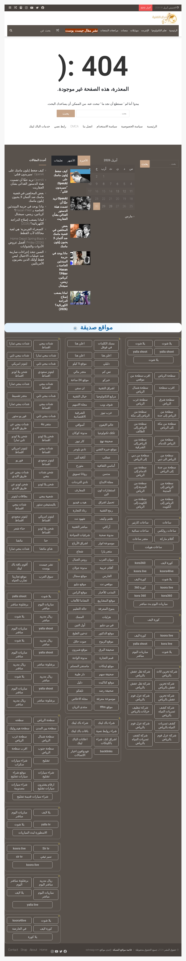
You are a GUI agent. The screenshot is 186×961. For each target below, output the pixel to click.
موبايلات (134, 30)
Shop (24, 950)
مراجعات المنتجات (109, 30)
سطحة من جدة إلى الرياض (167, 469)
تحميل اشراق (106, 502)
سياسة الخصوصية (132, 126)
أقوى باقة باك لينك (19, 566)
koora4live (166, 571)
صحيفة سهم (106, 674)
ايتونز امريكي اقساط (19, 450)
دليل (79, 682)
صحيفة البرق (106, 649)
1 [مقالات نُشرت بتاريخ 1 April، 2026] (103, 176)
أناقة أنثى (79, 457)
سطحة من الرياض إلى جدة (166, 413)
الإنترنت (145, 30)
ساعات (166, 522)
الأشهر (71, 160)
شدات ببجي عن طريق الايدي (19, 426)
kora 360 (140, 595)
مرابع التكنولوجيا (106, 396)
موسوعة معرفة (106, 699)
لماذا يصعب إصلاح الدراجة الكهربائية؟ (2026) (61, 301)
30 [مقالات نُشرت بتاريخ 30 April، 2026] (96, 206)
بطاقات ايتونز (19, 496)
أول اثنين (79, 625)
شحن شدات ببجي (46, 474)
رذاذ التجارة (79, 510)
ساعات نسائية (140, 530)
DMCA (74, 126)
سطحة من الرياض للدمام (166, 441)
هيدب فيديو (79, 502)
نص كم (106, 372)
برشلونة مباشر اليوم (19, 882)
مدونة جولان (79, 568)
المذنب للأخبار (106, 592)
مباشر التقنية (80, 527)
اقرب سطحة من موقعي (140, 377)
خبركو (106, 380)
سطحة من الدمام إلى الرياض (140, 471)
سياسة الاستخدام (107, 126)
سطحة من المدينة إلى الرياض (140, 487)
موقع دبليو (79, 584)
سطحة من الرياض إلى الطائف (140, 427)
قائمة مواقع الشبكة (122, 949)
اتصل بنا (87, 126)
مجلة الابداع (106, 482)
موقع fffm (106, 707)
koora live (140, 571)
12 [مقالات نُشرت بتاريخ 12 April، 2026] (124, 191)
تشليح (46, 760)
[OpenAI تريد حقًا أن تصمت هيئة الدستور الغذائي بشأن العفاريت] (80, 203)
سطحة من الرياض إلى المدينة (166, 487)
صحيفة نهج (106, 441)
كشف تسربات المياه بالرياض (166, 725)
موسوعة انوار (106, 543)
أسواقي (79, 425)
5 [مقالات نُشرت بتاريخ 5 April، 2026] (124, 184)
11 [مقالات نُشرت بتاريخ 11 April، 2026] (131, 191)
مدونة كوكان (79, 433)
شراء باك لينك (106, 723)
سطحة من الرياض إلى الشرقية (140, 443)
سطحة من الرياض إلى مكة (140, 413)
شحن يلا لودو (46, 484)
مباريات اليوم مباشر (140, 653)
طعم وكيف (106, 518)
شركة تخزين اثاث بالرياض (166, 673)
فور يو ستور (19, 416)
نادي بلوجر (79, 449)
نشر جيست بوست (46, 566)
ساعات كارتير (140, 522)
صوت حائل (79, 641)
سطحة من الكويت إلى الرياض (140, 502)
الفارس (106, 576)
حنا (46, 540)
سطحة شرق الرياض (166, 401)
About (33, 950)
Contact (13, 950)
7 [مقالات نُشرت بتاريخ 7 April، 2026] (111, 184)
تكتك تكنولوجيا (106, 433)
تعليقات (58, 160)
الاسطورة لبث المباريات (32, 832)
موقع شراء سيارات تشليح (19, 774)
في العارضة (19, 928)
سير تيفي (45, 856)
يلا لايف (46, 812)
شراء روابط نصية (106, 731)
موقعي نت (106, 584)
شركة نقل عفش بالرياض (140, 673)
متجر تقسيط (19, 396)
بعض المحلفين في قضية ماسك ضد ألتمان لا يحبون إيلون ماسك (28, 197)
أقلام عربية (106, 568)
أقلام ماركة (166, 539)
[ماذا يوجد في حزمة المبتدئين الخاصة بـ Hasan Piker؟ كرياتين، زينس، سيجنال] (80, 258)
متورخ (79, 465)
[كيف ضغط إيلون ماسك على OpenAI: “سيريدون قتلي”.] (80, 176)
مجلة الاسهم (79, 404)
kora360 (140, 563)
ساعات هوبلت (153, 547)
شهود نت (79, 518)
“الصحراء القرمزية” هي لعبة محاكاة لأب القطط (27, 231)
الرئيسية (173, 30)
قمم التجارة (106, 658)
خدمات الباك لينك (39, 126)
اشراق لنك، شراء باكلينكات (106, 741)
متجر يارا (106, 551)
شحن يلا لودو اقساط (19, 373)
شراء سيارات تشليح (46, 774)
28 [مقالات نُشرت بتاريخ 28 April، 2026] (110, 206)
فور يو (19, 460)
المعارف (80, 490)
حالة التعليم (80, 609)
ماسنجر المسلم (79, 666)
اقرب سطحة (166, 387)
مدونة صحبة (106, 535)
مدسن (106, 474)
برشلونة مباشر (19, 604)
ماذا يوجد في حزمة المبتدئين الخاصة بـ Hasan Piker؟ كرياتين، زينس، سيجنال (60, 269)
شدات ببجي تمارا (19, 343)
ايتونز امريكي (19, 363)
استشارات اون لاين (106, 492)
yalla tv (45, 824)
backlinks (106, 751)
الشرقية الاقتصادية (80, 414)
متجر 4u (46, 424)
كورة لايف (167, 563)
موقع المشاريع (106, 600)
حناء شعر (19, 528)
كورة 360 (140, 587)
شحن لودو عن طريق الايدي (19, 486)
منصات (124, 30)
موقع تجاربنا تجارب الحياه (19, 578)
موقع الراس (79, 592)
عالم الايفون (106, 425)
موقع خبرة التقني (106, 449)
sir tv (19, 856)
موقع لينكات (106, 666)
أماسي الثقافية (106, 465)
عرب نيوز (106, 413)
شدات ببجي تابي (19, 355)
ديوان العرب (106, 559)
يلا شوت (167, 343)
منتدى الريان (79, 707)
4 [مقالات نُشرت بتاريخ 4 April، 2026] (131, 184)
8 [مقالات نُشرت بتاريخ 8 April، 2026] (103, 184)
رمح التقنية (106, 510)
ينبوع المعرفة (106, 609)
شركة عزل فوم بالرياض (140, 697)
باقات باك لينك (79, 731)
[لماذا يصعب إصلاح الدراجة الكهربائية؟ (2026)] (80, 298)
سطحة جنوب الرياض (46, 750)
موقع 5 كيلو (80, 363)
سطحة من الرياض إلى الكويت (166, 502)
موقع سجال (80, 576)
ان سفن (79, 388)
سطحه (19, 720)
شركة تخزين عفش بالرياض (166, 685)
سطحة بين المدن (46, 728)
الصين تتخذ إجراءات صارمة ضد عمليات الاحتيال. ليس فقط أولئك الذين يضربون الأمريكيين (26, 257)
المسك (80, 617)
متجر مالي (79, 372)
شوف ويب (106, 404)
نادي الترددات (80, 482)
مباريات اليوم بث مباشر (153, 604)
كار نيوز (79, 441)
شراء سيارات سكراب (19, 762)
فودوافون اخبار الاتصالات (80, 753)
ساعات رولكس (166, 530)
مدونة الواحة (79, 658)
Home (43, 950)
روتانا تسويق (79, 474)
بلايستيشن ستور (46, 504)
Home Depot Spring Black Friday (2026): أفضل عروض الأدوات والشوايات (26, 242)
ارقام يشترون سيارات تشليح (46, 786)
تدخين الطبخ (79, 633)
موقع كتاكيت (106, 682)
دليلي (106, 363)
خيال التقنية (80, 396)
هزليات (106, 617)
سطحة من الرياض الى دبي (167, 457)
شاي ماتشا (45, 548)
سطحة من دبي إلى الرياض (140, 457)
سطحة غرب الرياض (140, 401)
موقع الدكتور (106, 633)
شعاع (79, 551)
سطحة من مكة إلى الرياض (166, 425)
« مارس (130, 216)
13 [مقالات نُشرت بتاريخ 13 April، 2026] (117, 191)
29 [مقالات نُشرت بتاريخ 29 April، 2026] (103, 206)
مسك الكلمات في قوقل (106, 345)
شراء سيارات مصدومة (19, 786)
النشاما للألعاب (80, 600)
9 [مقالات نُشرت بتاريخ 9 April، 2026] (97, 184)
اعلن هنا (79, 343)
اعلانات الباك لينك (79, 741)
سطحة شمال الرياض (140, 389)
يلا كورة (32, 937)
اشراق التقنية (106, 388)
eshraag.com (92, 949)
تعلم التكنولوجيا (159, 30)
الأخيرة (84, 160)
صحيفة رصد (106, 690)
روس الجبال (79, 559)
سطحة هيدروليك (19, 728)
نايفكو (79, 690)
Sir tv (46, 848)
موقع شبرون (79, 649)
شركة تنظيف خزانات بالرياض (140, 709)
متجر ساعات (140, 539)
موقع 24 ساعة (79, 380)
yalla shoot (167, 351)
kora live (166, 643)
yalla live (32, 904)
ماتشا (19, 540)
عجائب (106, 457)
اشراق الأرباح (80, 543)
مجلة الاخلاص (80, 699)
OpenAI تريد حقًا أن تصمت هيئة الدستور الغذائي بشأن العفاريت (27, 183)
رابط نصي (60, 126)
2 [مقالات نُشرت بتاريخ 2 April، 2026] (97, 176)
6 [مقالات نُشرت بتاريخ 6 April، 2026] (117, 184)
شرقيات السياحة (80, 535)
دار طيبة (80, 674)
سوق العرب (46, 576)
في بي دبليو (106, 625)
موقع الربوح (106, 641)
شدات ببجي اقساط (46, 345)
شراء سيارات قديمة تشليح (32, 796)
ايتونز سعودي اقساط (46, 373)
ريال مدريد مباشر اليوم (46, 882)
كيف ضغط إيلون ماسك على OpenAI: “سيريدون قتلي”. (26, 172)
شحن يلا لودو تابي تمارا (19, 438)
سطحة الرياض (166, 375)
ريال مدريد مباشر (46, 618)
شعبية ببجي (46, 496)
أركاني (106, 527)
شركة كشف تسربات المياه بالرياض (166, 711)
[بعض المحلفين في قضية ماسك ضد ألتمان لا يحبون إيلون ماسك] (80, 231)
